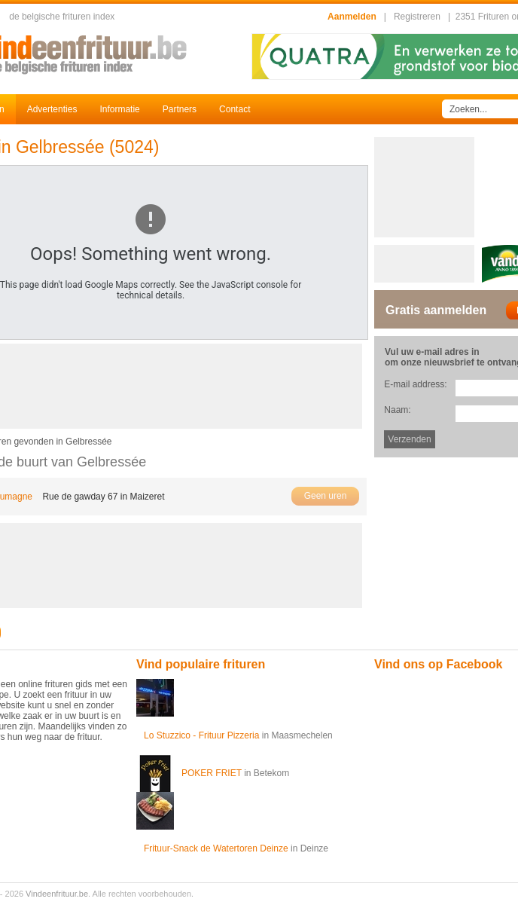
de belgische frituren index (61, 16)
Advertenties (52, 109)
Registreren (417, 16)
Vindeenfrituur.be (57, 893)
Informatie (119, 109)
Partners (180, 109)
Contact (234, 109)
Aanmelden (352, 16)
